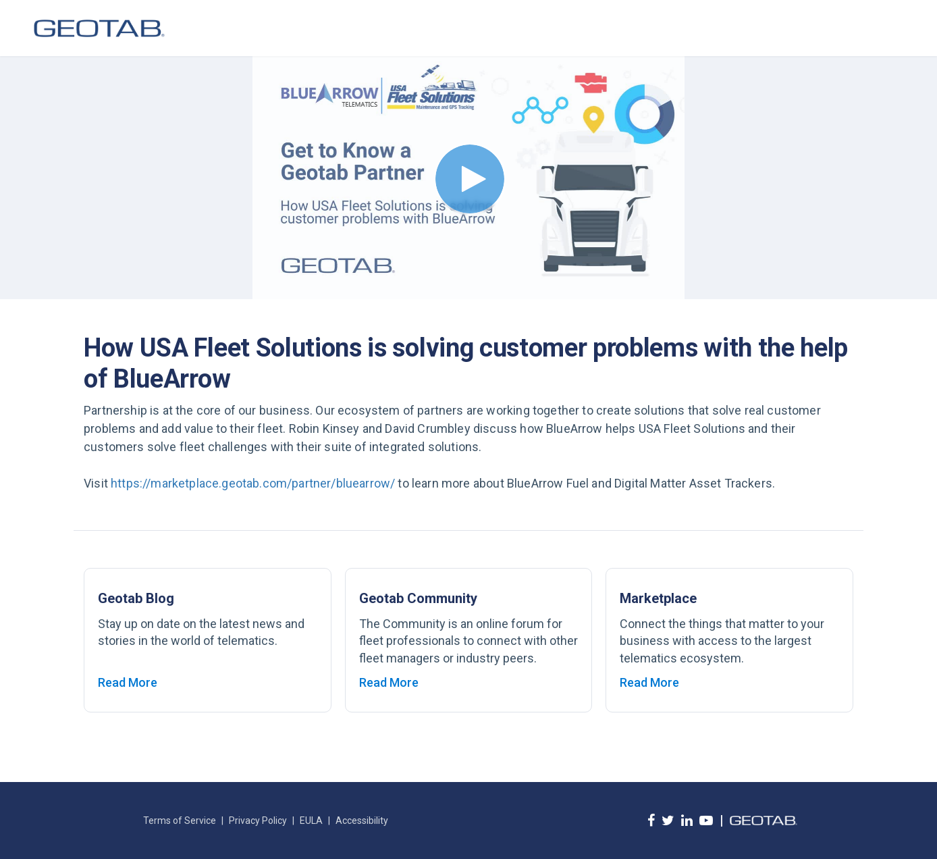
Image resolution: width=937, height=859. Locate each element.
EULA (311, 820)
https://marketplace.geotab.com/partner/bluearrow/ (253, 483)
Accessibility (362, 820)
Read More (127, 682)
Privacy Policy (258, 820)
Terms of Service (179, 820)
